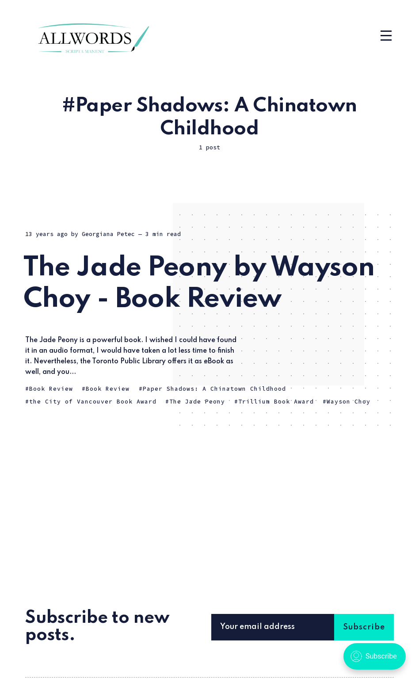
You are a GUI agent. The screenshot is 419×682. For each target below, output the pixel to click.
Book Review (51, 388)
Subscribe (364, 627)
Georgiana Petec (108, 234)
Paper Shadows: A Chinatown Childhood (214, 388)
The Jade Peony (197, 401)
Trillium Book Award (276, 401)
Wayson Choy (348, 401)
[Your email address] (285, 627)
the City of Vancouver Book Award (92, 401)
